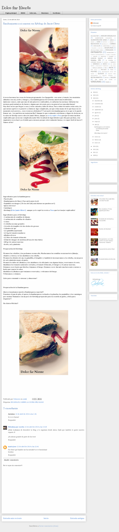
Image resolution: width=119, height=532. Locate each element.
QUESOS (101, 74)
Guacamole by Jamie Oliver (107, 249)
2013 (94, 146)
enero (96, 143)
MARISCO (113, 62)
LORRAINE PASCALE (96, 62)
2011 (94, 152)
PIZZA (111, 69)
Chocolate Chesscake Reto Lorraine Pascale (106, 200)
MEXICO (105, 64)
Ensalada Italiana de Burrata (107, 259)
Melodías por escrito (16, 427)
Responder (12, 420)
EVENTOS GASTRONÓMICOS (97, 54)
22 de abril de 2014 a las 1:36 (26, 414)
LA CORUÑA (109, 60)
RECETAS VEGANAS (108, 75)
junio (96, 118)
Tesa (52, 210)
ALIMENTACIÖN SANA (99, 40)
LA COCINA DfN (32, 402)
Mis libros (113, 66)
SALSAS (41, 402)
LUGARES (106, 62)
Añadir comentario (11, 460)
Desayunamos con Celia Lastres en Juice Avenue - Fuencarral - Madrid (106, 240)
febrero (97, 140)
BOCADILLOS (15, 402)
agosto (97, 112)
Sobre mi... (33, 13)
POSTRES (94, 72)
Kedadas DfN (96, 60)
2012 (94, 149)
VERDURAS (96, 82)
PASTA (111, 68)
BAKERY (92, 42)
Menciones (45, 13)
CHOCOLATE (96, 46)
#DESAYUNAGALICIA (108, 36)
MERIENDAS (96, 64)
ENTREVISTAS (110, 52)
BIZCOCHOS (95, 44)
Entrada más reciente (12, 518)
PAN (105, 68)
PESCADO (103, 69)
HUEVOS (110, 58)
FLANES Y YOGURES (111, 54)
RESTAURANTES (96, 77)
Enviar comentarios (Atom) (48, 526)
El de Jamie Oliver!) (19, 210)
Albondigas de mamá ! (100, 133)
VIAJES (107, 82)
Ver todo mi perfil (96, 26)
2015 (94, 95)
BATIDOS (105, 42)
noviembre (98, 104)
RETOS (106, 77)
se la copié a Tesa (55, 116)
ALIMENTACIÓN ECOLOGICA (103, 38)
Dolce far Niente (16, 7)
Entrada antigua (77, 518)
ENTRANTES (96, 52)
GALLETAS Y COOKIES (107, 56)
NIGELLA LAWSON (97, 68)
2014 (94, 98)
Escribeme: (56, 13)
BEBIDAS (112, 42)
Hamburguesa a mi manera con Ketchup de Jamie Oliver (102, 128)
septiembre (98, 110)
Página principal (10, 13)
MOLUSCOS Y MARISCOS (102, 66)
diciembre (98, 101)
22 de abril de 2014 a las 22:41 (28, 447)
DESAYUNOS (108, 48)
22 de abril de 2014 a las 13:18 (36, 427)
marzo (97, 137)
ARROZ (112, 40)
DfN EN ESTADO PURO (97, 50)
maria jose (12, 447)
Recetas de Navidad (105, 229)
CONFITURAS (106, 46)
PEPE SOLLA (94, 69)
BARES (98, 42)
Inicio (46, 518)
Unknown (96, 23)
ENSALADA (109, 50)
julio (96, 116)
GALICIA (95, 56)
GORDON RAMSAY (97, 58)
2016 (94, 92)
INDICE (23, 13)
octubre (97, 107)
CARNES (23, 402)
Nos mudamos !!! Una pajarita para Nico (105, 210)
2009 (94, 155)
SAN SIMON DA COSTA (103, 79)
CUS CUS (100, 48)
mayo (96, 121)
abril (96, 124)
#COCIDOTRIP (95, 36)
